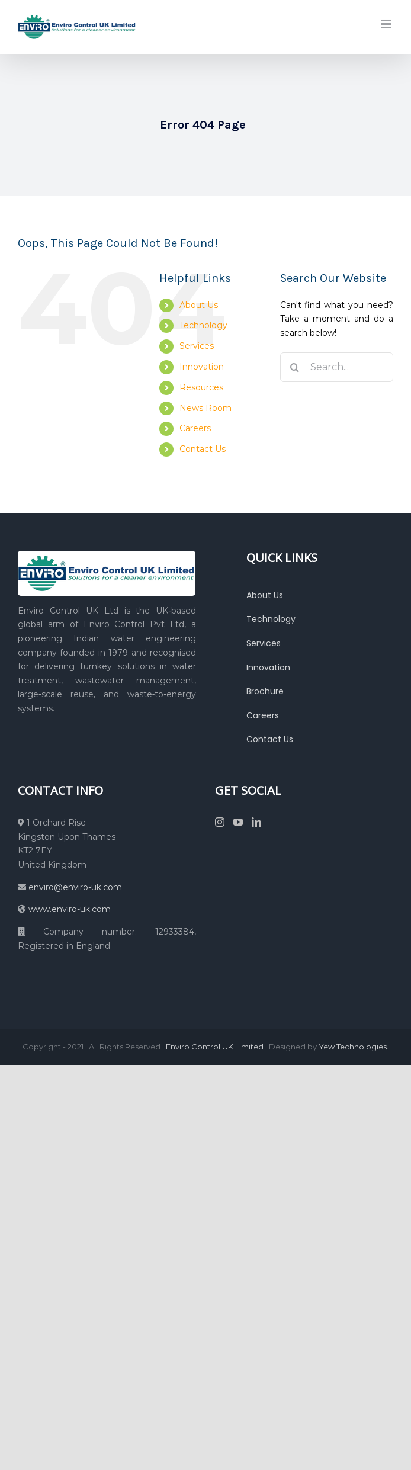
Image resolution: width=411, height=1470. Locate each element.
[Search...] (336, 367)
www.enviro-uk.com (69, 909)
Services (196, 346)
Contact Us (202, 449)
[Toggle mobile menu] (387, 24)
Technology (203, 325)
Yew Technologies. (353, 1046)
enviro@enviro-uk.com (74, 887)
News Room (205, 408)
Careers (195, 428)
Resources (201, 387)
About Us (198, 305)
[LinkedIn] (256, 822)
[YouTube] (238, 822)
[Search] (295, 367)
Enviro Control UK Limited (214, 1046)
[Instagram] (219, 822)
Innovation (201, 366)
